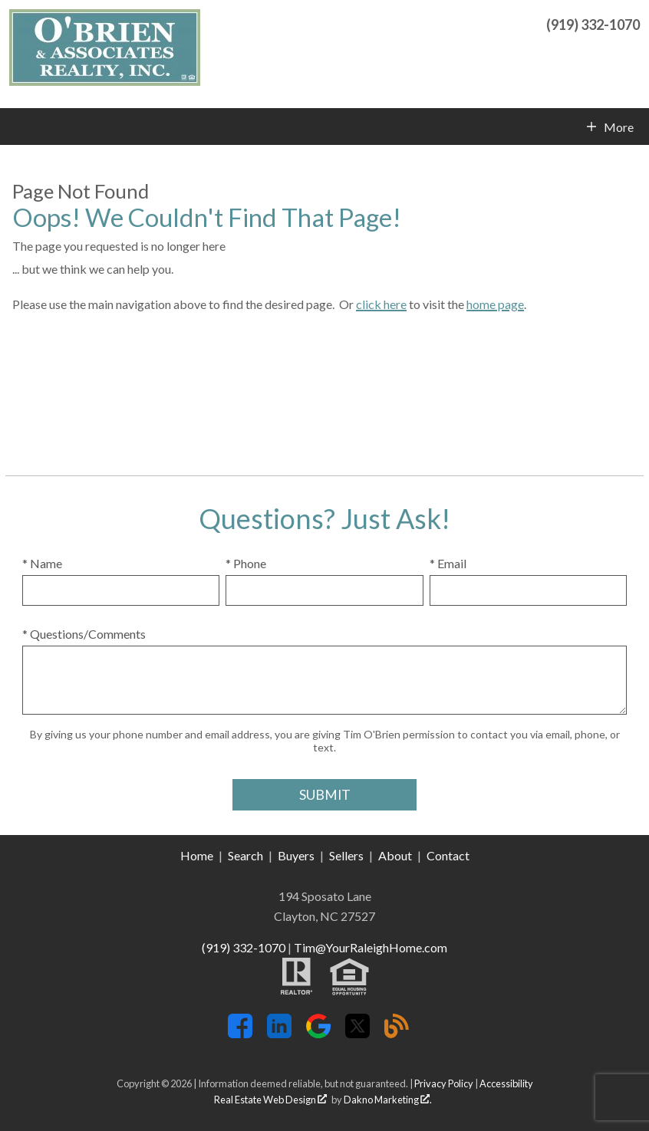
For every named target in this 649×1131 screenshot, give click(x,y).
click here (381, 304)
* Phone (246, 563)
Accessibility (506, 1083)
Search (245, 855)
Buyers (296, 855)
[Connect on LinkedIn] (279, 1033)
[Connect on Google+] (318, 1033)
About (395, 855)
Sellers (346, 855)
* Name (42, 563)
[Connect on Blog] (396, 1033)
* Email (448, 563)
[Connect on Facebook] (240, 1033)
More (618, 127)
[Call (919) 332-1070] (593, 22)
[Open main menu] (18, 126)
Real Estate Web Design (270, 1099)
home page (495, 304)
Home (196, 855)
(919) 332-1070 (243, 947)
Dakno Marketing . (388, 1099)
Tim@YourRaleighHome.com (370, 947)
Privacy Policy (443, 1083)
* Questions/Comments (84, 633)
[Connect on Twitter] (357, 1033)
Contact (448, 855)
